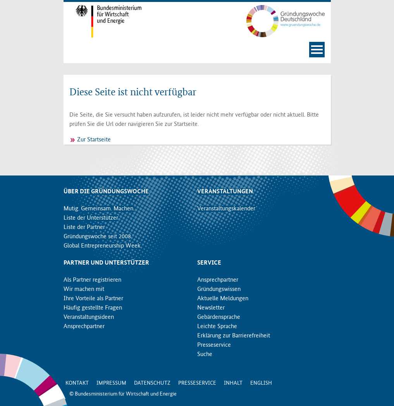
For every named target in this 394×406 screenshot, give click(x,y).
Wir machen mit (84, 289)
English (261, 383)
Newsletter (211, 308)
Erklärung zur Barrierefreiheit (233, 336)
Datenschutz (152, 383)
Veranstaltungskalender (226, 209)
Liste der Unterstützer (91, 218)
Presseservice (214, 345)
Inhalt (233, 383)
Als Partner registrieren (92, 280)
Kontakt (77, 383)
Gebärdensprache (218, 317)
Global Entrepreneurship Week (102, 246)
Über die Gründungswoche (106, 192)
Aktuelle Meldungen (222, 299)
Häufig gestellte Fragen (93, 308)
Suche (204, 354)
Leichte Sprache (217, 326)
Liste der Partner (84, 227)
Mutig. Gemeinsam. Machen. (99, 209)
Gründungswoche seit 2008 (97, 237)
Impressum (111, 383)
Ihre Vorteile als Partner (93, 299)
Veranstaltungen (225, 192)
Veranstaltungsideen (89, 317)
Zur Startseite (94, 140)
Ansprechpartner (84, 326)
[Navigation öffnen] (317, 49)
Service (209, 263)
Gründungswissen (219, 289)
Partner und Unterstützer (106, 263)
